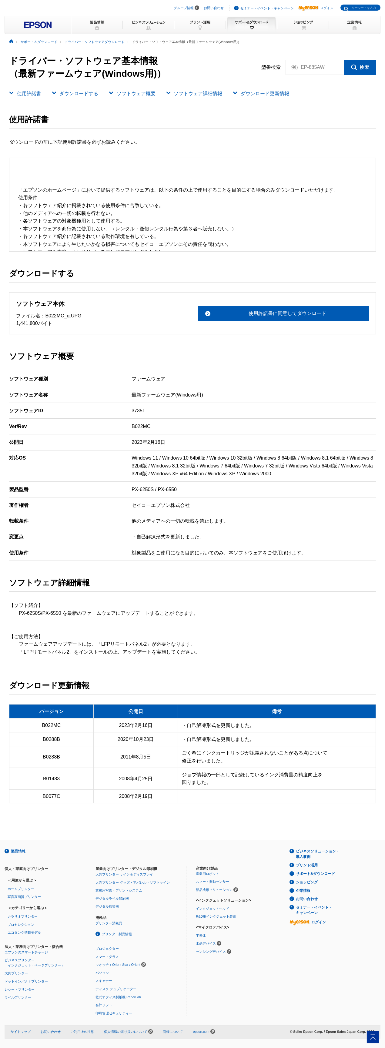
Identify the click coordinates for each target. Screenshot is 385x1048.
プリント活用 (307, 865)
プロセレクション (21, 924)
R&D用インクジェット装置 (216, 916)
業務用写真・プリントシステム (118, 890)
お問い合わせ (214, 8)
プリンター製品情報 (117, 934)
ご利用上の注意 (82, 1031)
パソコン (102, 973)
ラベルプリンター (18, 997)
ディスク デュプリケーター (115, 989)
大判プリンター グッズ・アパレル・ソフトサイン (132, 882)
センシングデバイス (211, 951)
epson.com (201, 1031)
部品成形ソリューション (214, 890)
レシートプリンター (20, 989)
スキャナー (103, 981)
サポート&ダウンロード (315, 874)
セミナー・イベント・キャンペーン (267, 8)
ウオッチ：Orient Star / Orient (117, 964)
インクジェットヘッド (212, 908)
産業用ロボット (207, 874)
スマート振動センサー (212, 881)
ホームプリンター (21, 889)
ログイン (315, 8)
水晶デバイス (206, 943)
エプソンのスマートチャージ (26, 952)
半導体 (201, 935)
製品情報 (18, 851)
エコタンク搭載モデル (24, 932)
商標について (173, 1031)
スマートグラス (107, 957)
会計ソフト (103, 1005)
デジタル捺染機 (107, 906)
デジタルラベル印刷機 (112, 898)
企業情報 (303, 891)
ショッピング (307, 882)
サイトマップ (21, 1031)
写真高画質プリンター (24, 897)
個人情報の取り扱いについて (128, 1031)
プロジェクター (107, 948)
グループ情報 (184, 8)
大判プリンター (16, 973)
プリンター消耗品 (108, 923)
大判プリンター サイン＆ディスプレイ (124, 874)
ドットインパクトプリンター (26, 981)
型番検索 (271, 67)
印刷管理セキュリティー (113, 1013)
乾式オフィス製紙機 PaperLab (118, 997)
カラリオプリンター (23, 916)
